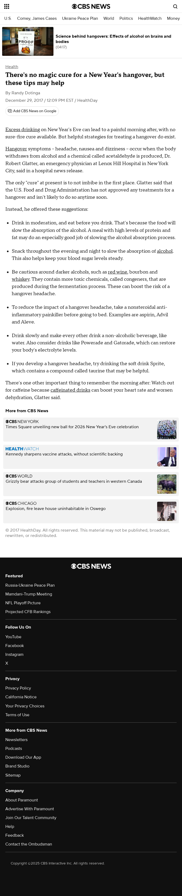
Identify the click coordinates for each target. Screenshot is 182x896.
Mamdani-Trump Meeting (28, 594)
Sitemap (13, 775)
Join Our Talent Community (30, 818)
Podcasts (13, 748)
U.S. (8, 18)
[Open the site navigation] (33, 6)
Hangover (16, 149)
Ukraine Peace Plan (80, 18)
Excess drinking (22, 130)
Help (9, 826)
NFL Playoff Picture (23, 603)
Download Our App (23, 757)
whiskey (20, 279)
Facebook (14, 646)
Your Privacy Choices (24, 706)
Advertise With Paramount (29, 809)
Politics (126, 18)
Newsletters (16, 740)
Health (11, 67)
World (108, 18)
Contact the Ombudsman (28, 844)
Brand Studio (17, 766)
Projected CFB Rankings (28, 612)
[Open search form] (175, 6)
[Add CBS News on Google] (32, 111)
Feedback (14, 835)
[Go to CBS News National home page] (91, 6)
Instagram (14, 654)
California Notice (21, 697)
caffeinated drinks (70, 390)
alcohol (165, 251)
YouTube (13, 637)
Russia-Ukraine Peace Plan (30, 585)
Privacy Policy (18, 688)
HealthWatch (150, 18)
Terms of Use (17, 715)
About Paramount (21, 800)
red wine (117, 272)
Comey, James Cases (37, 18)
